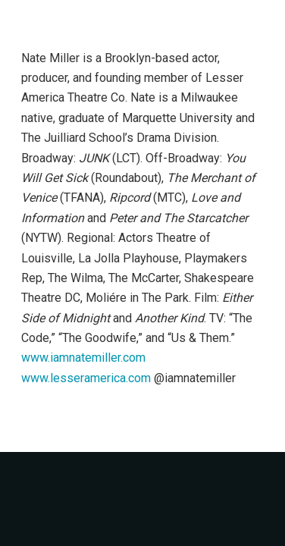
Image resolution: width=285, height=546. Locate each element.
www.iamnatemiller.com (83, 357)
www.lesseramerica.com (86, 378)
